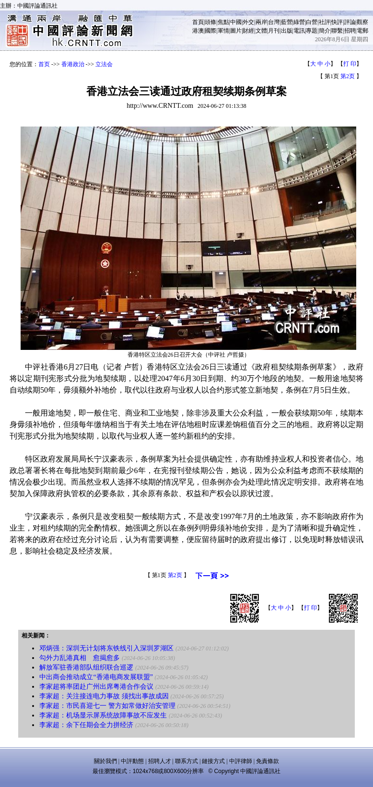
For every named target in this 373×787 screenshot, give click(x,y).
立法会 (104, 64)
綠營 (299, 22)
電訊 (299, 30)
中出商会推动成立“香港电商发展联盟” (95, 677)
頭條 (210, 22)
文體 (261, 30)
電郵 (362, 30)
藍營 (286, 22)
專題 (311, 30)
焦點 (223, 22)
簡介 (324, 30)
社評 (324, 22)
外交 (248, 22)
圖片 (236, 30)
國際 (210, 30)
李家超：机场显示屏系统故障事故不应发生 (103, 715)
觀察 (362, 22)
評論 (350, 22)
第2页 (347, 76)
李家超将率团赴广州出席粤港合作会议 (96, 686)
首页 (44, 64)
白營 (311, 22)
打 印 (349, 63)
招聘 (350, 30)
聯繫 (337, 30)
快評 (337, 22)
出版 (286, 30)
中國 (236, 22)
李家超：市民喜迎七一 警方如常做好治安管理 (107, 705)
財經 (248, 30)
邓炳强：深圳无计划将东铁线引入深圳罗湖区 (106, 648)
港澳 (198, 30)
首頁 (198, 22)
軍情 (223, 30)
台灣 (274, 22)
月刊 (274, 30)
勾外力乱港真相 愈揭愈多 (79, 657)
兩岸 (261, 22)
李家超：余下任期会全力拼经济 (86, 725)
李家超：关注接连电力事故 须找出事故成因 (104, 696)
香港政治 (72, 64)
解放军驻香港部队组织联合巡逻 (86, 667)
